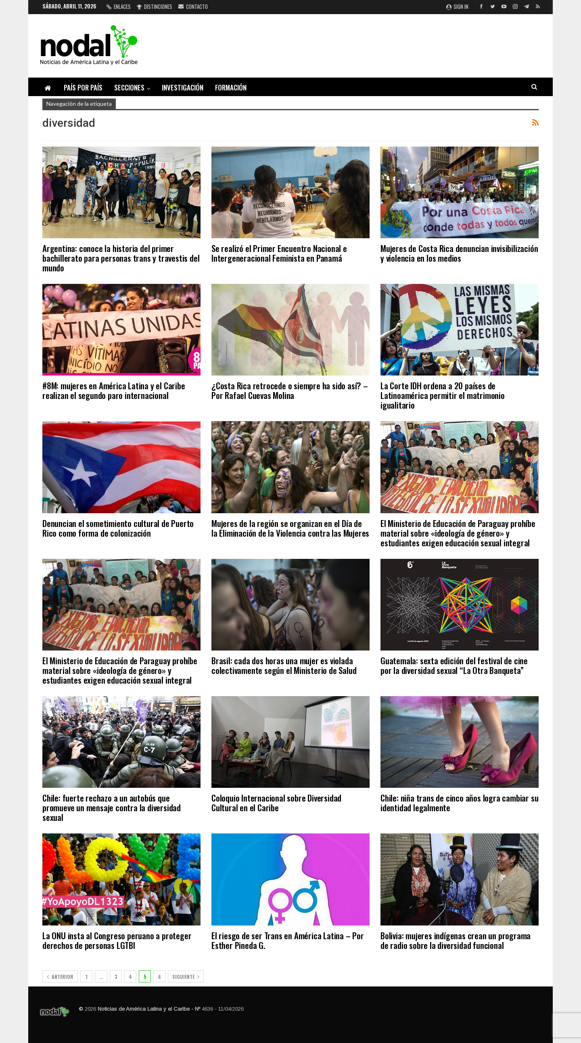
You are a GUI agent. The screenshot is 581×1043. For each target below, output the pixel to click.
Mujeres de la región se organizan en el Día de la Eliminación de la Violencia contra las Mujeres (290, 528)
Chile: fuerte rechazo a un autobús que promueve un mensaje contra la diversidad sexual (111, 807)
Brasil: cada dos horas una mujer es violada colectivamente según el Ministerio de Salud (283, 665)
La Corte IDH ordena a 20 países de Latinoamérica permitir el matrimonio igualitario (442, 395)
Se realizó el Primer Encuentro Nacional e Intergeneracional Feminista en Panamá (279, 253)
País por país (83, 87)
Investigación (182, 87)
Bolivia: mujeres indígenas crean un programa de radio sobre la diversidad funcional (455, 940)
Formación (231, 87)
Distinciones (154, 6)
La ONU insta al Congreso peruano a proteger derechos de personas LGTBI (116, 940)
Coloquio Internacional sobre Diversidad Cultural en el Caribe (276, 802)
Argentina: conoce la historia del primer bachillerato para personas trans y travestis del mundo (120, 258)
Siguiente (185, 976)
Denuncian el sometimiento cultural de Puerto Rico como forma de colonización (118, 528)
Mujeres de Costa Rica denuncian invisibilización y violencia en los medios (459, 253)
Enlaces (119, 6)
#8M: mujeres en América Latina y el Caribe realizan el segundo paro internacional (113, 390)
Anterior (60, 976)
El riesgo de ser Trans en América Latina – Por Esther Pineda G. (287, 940)
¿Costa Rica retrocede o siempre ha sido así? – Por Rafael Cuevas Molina (289, 390)
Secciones (129, 87)
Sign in (457, 6)
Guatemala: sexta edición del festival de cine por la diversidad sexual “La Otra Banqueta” (454, 665)
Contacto (193, 6)
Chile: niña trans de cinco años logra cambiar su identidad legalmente (459, 802)
